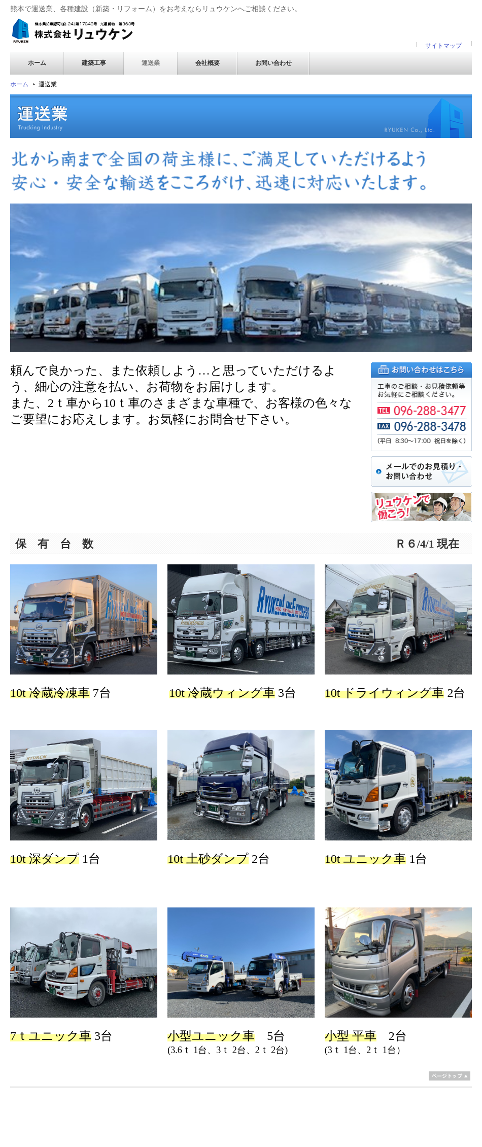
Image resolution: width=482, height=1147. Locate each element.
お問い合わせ (273, 62)
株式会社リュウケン (73, 31)
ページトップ (449, 1076)
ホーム (37, 62)
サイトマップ (443, 45)
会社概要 (207, 62)
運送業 (151, 62)
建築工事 (94, 62)
